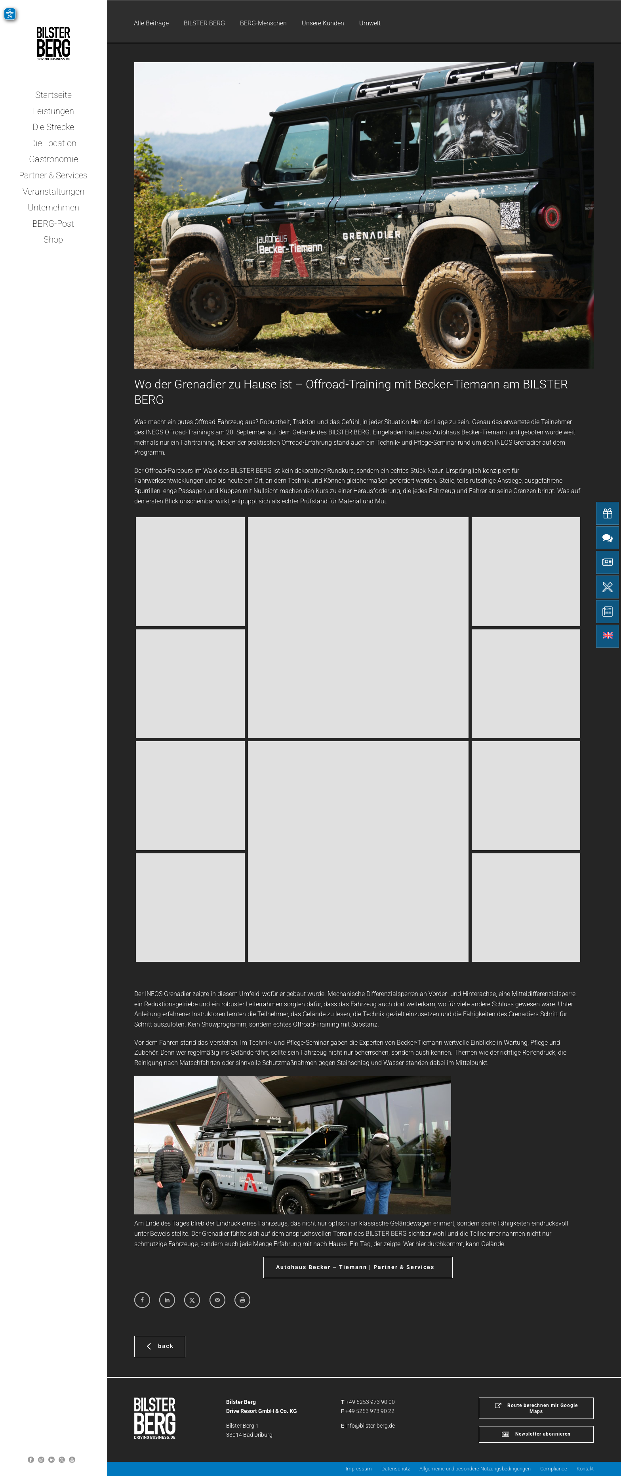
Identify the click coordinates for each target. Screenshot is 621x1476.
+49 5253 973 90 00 (370, 1402)
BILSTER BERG (204, 23)
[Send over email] (217, 1300)
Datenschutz (395, 1469)
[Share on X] (192, 1300)
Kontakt (585, 1469)
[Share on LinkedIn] (167, 1300)
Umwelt (370, 23)
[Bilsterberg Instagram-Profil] (41, 1459)
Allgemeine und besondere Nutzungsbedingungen (475, 1469)
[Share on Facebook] (142, 1300)
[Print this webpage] (242, 1300)
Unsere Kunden (323, 23)
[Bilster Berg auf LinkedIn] (51, 1459)
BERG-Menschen (263, 23)
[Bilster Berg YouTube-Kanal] (72, 1459)
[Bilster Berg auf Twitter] (62, 1459)
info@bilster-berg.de (370, 1425)
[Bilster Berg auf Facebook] (31, 1459)
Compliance (553, 1469)
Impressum (359, 1469)
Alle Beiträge (151, 23)
